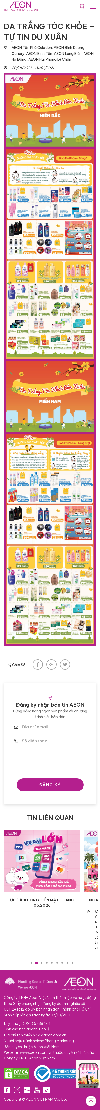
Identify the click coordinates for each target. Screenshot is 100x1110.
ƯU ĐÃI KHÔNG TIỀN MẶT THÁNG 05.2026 (42, 903)
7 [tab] (62, 963)
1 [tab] (31, 963)
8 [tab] (67, 963)
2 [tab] (36, 963)
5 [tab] (52, 963)
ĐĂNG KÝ (50, 784)
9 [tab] (72, 963)
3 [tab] (41, 963)
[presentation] (52, 760)
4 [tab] (47, 963)
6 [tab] (57, 963)
